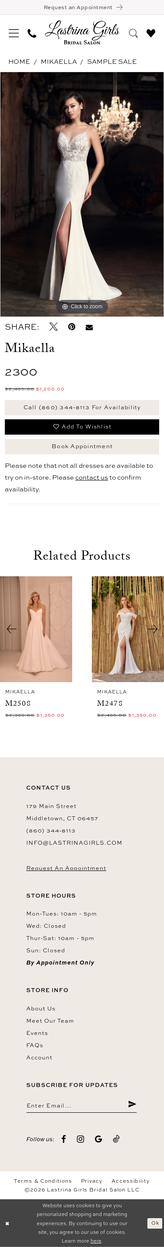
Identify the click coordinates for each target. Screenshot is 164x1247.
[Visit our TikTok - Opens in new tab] (116, 1139)
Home (19, 61)
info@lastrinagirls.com (74, 842)
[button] (13, 32)
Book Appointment (82, 446)
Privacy (92, 1180)
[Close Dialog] (7, 1223)
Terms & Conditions (43, 1180)
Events (37, 1033)
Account (39, 1057)
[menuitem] (13, 32)
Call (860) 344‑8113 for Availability (82, 407)
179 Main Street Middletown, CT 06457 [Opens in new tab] (62, 812)
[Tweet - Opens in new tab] (53, 326)
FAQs (34, 1045)
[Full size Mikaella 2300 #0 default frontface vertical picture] (82, 194)
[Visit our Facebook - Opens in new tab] (64, 1139)
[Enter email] (81, 1105)
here (96, 1240)
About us (41, 1008)
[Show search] (133, 31)
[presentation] (36, 629)
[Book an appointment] (82, 7)
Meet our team (50, 1020)
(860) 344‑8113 (51, 830)
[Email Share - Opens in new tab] (89, 327)
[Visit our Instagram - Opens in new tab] (81, 1139)
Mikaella (59, 61)
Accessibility (131, 1180)
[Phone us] (32, 32)
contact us (91, 477)
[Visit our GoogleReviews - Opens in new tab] (98, 1139)
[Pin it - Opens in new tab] (72, 326)
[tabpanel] (82, 194)
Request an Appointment (66, 868)
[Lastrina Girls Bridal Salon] (82, 33)
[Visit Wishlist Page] (151, 31)
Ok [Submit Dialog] (155, 1222)
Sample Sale (112, 61)
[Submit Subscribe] (132, 1105)
